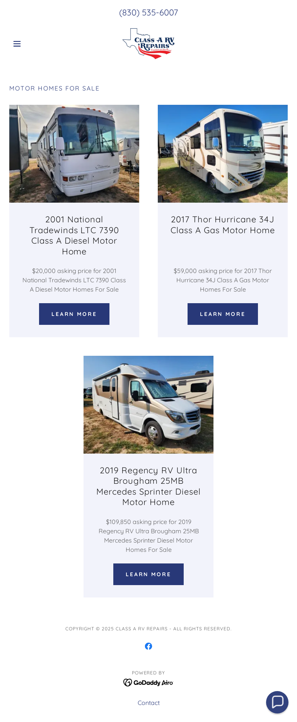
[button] (30, 43)
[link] (148, 43)
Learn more (74, 314)
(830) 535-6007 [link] (148, 12)
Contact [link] (149, 703)
